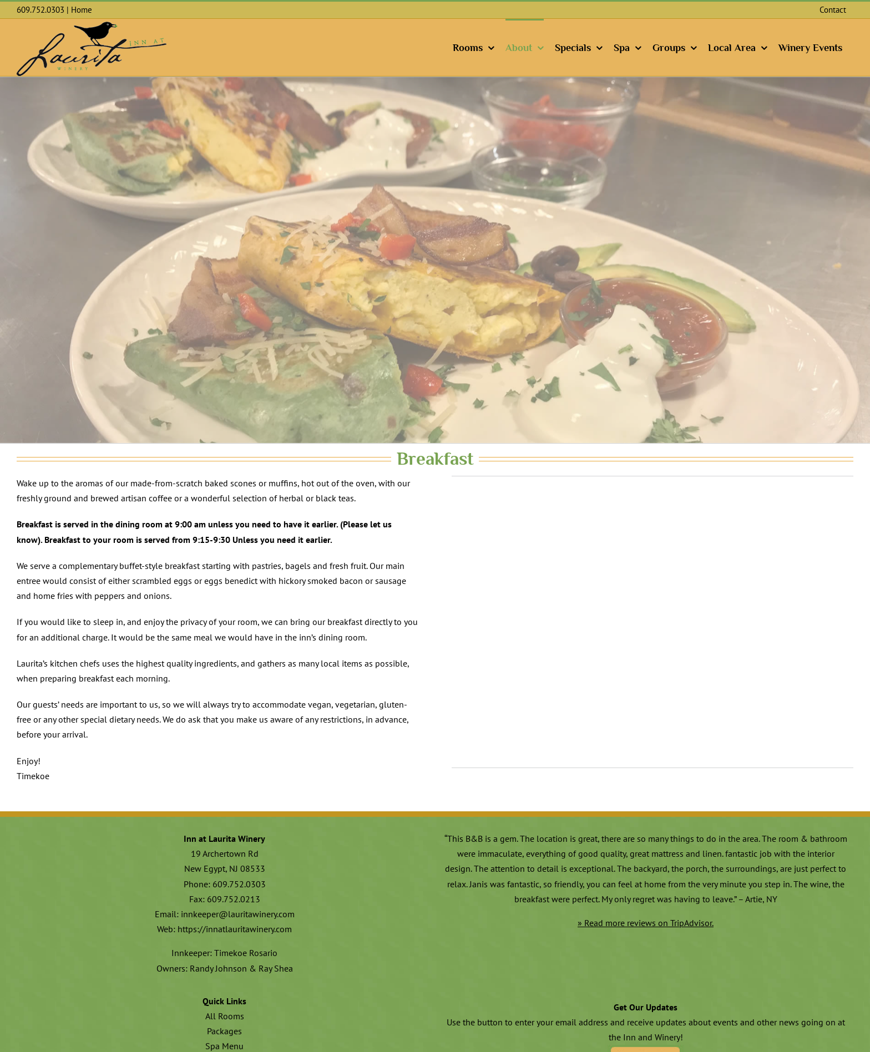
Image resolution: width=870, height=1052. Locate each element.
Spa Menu (224, 1045)
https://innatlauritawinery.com (235, 928)
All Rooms (224, 1015)
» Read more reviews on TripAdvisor (645, 922)
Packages (224, 1030)
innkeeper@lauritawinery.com (238, 913)
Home (81, 9)
